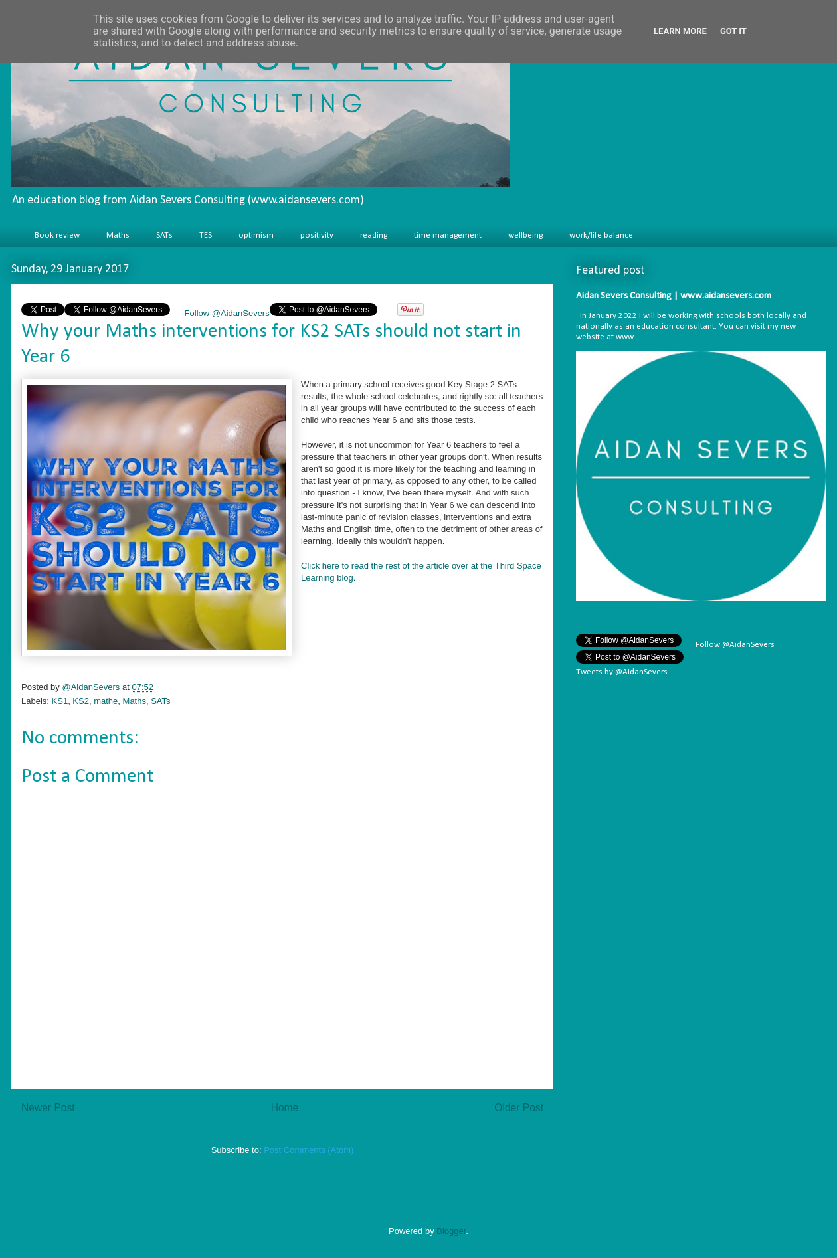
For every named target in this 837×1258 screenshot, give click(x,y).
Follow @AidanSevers (226, 313)
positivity (316, 235)
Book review (57, 235)
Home (285, 1107)
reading (373, 235)
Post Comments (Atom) (308, 1150)
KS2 (80, 701)
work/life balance (601, 235)
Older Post (518, 1107)
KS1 (60, 701)
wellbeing (525, 235)
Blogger (451, 1231)
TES (205, 235)
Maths (118, 235)
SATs (164, 235)
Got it (733, 31)
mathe (106, 701)
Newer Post (48, 1107)
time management (448, 235)
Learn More (680, 31)
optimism (256, 235)
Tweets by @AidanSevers (622, 672)
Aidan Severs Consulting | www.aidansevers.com (673, 296)
